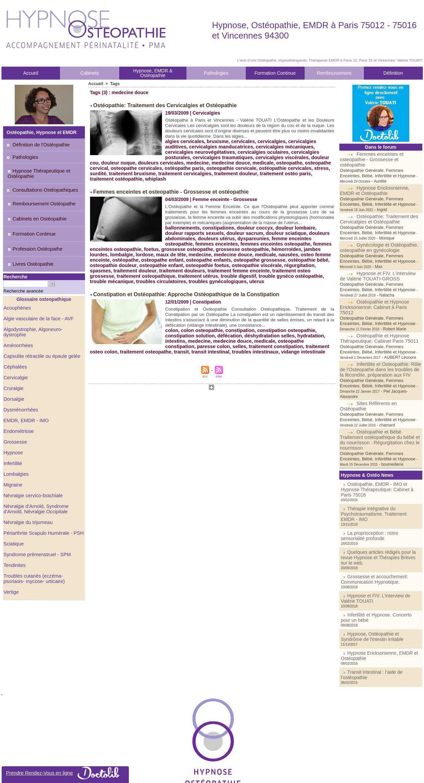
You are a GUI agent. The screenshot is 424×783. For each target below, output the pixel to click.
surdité (309, 167)
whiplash (129, 178)
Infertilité (12, 440)
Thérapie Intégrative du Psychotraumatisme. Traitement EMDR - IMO (377, 474)
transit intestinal (176, 355)
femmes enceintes (110, 248)
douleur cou (292, 156)
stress (292, 167)
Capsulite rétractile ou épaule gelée (40, 333)
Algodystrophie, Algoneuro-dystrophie (43, 312)
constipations (216, 232)
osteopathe (251, 162)
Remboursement (334, 73)
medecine (164, 162)
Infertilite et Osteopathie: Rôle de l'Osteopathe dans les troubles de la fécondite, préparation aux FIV (380, 343)
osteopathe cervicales (114, 167)
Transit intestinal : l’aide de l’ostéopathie (382, 616)
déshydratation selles (265, 339)
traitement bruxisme (112, 173)
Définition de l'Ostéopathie (38, 144)
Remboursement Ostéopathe (39, 199)
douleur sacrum (222, 237)
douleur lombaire (290, 232)
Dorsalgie (13, 376)
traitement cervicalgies (162, 173)
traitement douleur (211, 173)
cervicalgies (267, 140)
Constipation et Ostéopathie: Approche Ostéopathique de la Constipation (174, 298)
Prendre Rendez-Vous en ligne (65, 773)
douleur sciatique (262, 237)
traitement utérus (293, 274)
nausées (185, 258)
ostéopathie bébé (206, 264)
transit (149, 355)
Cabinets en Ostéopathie (34, 212)
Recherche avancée (18, 274)
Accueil (30, 73)
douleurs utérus (214, 242)
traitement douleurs (304, 269)
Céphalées (15, 344)
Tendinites (14, 542)
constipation (237, 333)
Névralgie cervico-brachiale (32, 472)
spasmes (226, 269)
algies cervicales (183, 140)
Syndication (221, 774)
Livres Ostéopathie (28, 249)
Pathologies (216, 73)
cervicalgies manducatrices (196, 146)
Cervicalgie (15, 354)
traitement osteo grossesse (182, 274)
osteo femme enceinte (222, 258)
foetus (280, 248)
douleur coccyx (251, 232)
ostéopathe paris (160, 167)
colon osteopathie (200, 333)
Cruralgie (13, 365)
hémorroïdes (185, 253)
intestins (175, 344)
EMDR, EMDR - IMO (25, 397)
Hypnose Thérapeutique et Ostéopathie (36, 172)
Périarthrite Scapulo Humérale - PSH (42, 510)
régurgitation (198, 269)
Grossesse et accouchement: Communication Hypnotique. (370, 529)
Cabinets (89, 73)
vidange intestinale (265, 355)
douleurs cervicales (128, 162)
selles (205, 349)
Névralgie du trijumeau (27, 499)
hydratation (304, 339)
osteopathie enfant (296, 264)
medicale (227, 162)
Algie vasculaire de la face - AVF (37, 301)
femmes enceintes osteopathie (236, 248)
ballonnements (181, 232)
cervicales (240, 140)
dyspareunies (249, 242)
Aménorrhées (18, 322)
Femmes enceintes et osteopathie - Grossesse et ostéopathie (161, 191)
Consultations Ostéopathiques (42, 187)
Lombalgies (16, 451)
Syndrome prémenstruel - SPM (36, 531)
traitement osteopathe (114, 355)
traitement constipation (241, 349)
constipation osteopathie (281, 333)
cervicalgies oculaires (230, 151)
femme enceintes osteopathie (300, 242)
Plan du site (190, 774)
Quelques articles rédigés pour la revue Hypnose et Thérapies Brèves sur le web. (379, 512)
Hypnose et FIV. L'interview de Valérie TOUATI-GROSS (380, 254)
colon (171, 333)
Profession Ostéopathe (32, 237)
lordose (271, 253)
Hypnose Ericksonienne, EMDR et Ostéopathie (373, 180)
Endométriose (18, 408)
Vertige (11, 569)
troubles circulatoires (241, 280)
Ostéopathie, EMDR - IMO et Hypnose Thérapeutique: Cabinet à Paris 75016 (378, 454)
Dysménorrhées (20, 387)
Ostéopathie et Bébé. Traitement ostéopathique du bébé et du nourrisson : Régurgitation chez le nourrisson (378, 407)
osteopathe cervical (289, 162)
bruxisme (215, 140)
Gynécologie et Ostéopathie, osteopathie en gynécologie (378, 231)
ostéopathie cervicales (257, 167)
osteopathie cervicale (205, 167)
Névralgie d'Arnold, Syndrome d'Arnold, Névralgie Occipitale (35, 486)
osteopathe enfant (297, 258)
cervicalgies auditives (307, 140)
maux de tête (297, 253)
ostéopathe (261, 258)
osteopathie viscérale (158, 269)
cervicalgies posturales (284, 151)
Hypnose (13, 430)
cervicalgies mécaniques (256, 146)
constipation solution (189, 339)
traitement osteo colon (294, 349)
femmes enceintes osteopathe (166, 248)
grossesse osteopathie (142, 253)
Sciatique (13, 521)
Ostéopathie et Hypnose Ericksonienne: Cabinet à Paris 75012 (379, 283)
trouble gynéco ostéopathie (139, 280)
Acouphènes (17, 290)
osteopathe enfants (111, 264)
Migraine (13, 462)
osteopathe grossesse (160, 264)
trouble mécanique (194, 280)
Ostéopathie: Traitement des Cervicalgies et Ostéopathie (156, 105)
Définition (393, 73)
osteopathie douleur (251, 264)
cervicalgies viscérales (250, 156)
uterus (97, 285)
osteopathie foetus (111, 269)
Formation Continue (274, 73)
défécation (227, 339)
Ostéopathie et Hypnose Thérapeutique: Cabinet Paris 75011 (377, 311)
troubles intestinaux (219, 355)
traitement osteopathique (243, 274)
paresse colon (181, 349)
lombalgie (250, 253)
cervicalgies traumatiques (194, 156)
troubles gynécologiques (295, 280)
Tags (113, 83)
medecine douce (195, 162)
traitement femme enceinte (119, 274)
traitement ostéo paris (258, 173)
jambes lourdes (219, 253)
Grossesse (15, 419)
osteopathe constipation (300, 344)
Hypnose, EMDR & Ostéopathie (152, 73)
